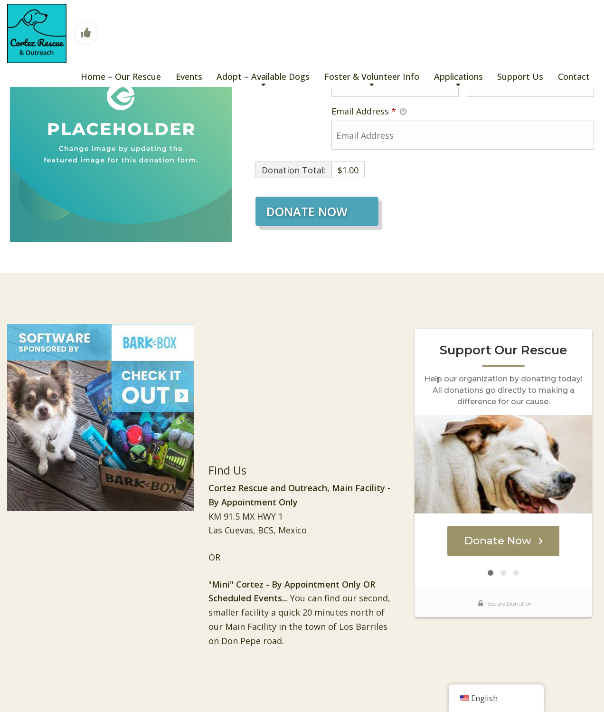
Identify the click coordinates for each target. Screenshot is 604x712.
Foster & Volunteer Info (371, 76)
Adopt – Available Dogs (263, 76)
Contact (574, 76)
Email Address (368, 111)
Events (189, 76)
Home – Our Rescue (121, 76)
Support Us (520, 76)
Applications (458, 76)
